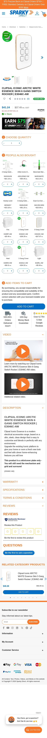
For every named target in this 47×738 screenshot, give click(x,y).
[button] (36, 13)
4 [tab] (21, 597)
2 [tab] (14, 597)
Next (45, 579)
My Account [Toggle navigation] (7, 642)
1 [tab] (10, 597)
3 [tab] (18, 597)
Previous (1, 579)
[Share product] (10, 99)
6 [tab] (29, 597)
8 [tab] (36, 597)
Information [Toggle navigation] (7, 633)
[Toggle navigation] (3, 13)
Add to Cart (25, 306)
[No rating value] (20, 98)
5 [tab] (25, 597)
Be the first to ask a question (18, 553)
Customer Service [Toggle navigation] (10, 650)
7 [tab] (33, 597)
